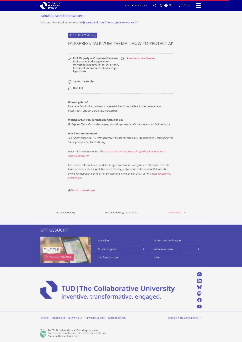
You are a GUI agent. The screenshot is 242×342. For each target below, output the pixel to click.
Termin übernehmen (83, 190)
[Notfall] (154, 5)
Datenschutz (74, 318)
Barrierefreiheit (117, 318)
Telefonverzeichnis (109, 258)
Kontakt (44, 318)
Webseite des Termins (142, 58)
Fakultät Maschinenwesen (61, 16)
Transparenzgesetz (95, 318)
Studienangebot (107, 249)
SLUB (156, 258)
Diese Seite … (174, 213)
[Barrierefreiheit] (160, 5)
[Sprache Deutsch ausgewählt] (169, 5)
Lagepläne (104, 241)
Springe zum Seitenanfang (183, 318)
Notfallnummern (163, 249)
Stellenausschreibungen (167, 241)
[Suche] (184, 5)
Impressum (58, 318)
